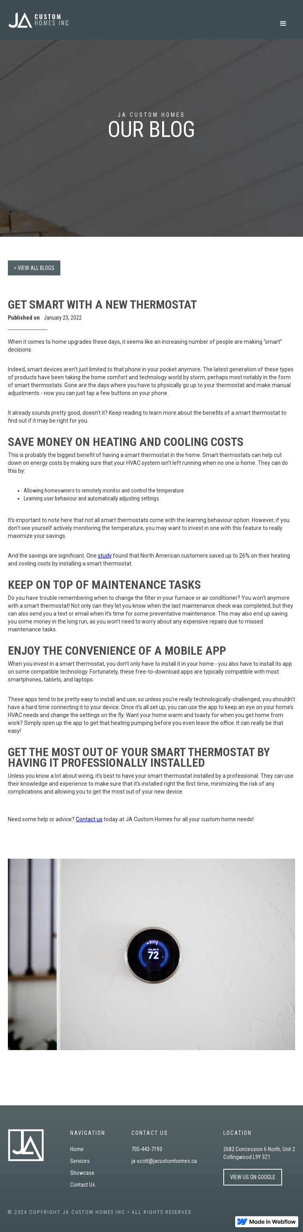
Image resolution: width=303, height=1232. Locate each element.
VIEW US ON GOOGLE (252, 1177)
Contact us (89, 819)
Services (80, 1161)
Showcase (82, 1173)
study (105, 555)
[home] (38, 20)
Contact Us (82, 1184)
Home (77, 1149)
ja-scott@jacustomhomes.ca (164, 1161)
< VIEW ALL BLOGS (34, 268)
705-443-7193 (146, 1149)
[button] (283, 24)
